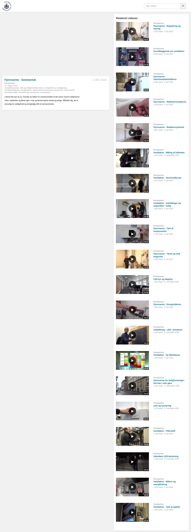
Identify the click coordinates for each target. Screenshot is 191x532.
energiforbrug (50, 88)
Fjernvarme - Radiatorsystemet (168, 127)
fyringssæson (26, 90)
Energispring (9, 83)
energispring (61, 88)
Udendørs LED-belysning (165, 456)
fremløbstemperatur (12, 90)
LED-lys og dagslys (163, 279)
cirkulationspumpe (11, 88)
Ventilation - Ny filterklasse (166, 355)
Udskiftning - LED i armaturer (167, 330)
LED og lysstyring (162, 406)
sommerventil (69, 90)
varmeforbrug (23, 92)
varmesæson (45, 92)
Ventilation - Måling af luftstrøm (168, 152)
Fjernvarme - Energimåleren (167, 304)
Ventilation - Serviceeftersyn (167, 178)
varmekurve (34, 92)
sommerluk (58, 90)
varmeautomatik (10, 92)
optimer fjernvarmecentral (43, 90)
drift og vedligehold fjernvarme (32, 88)
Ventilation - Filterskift (164, 431)
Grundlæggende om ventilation (168, 51)
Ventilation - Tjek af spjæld (166, 507)
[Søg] (183, 6)
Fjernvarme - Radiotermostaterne (169, 102)
